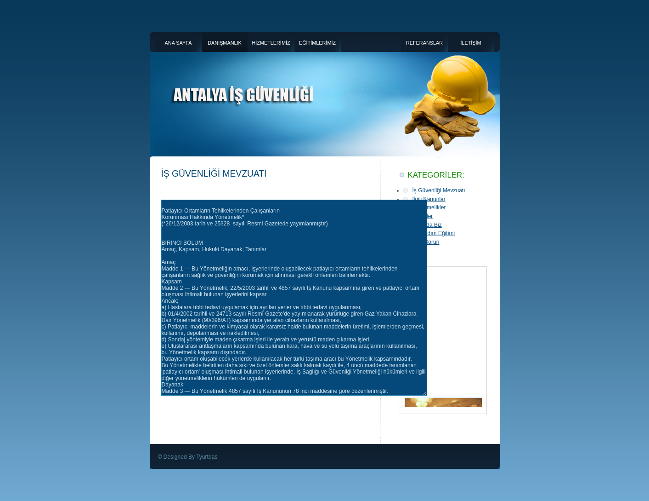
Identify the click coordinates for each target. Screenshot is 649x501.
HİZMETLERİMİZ (271, 43)
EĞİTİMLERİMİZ (317, 43)
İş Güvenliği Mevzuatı (438, 190)
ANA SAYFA (178, 43)
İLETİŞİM (470, 43)
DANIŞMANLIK (225, 43)
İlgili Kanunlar (429, 199)
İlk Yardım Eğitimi (433, 233)
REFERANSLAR (424, 43)
